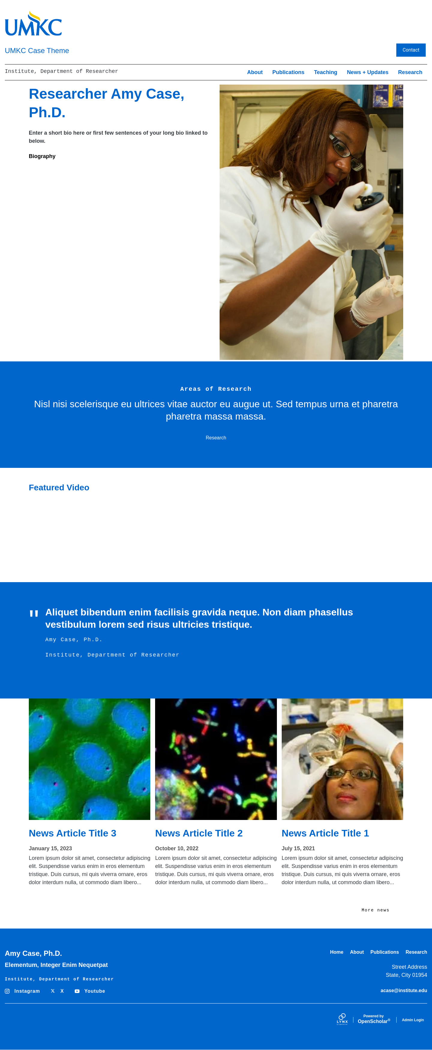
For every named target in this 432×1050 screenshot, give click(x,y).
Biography (42, 156)
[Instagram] (24, 991)
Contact (411, 50)
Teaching (326, 72)
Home (336, 952)
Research (410, 72)
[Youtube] (92, 991)
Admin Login (413, 1020)
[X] (59, 991)
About (255, 72)
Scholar (373, 1019)
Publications (288, 72)
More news (376, 910)
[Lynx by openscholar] (347, 1020)
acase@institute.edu (404, 990)
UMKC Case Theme (37, 50)
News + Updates (367, 72)
